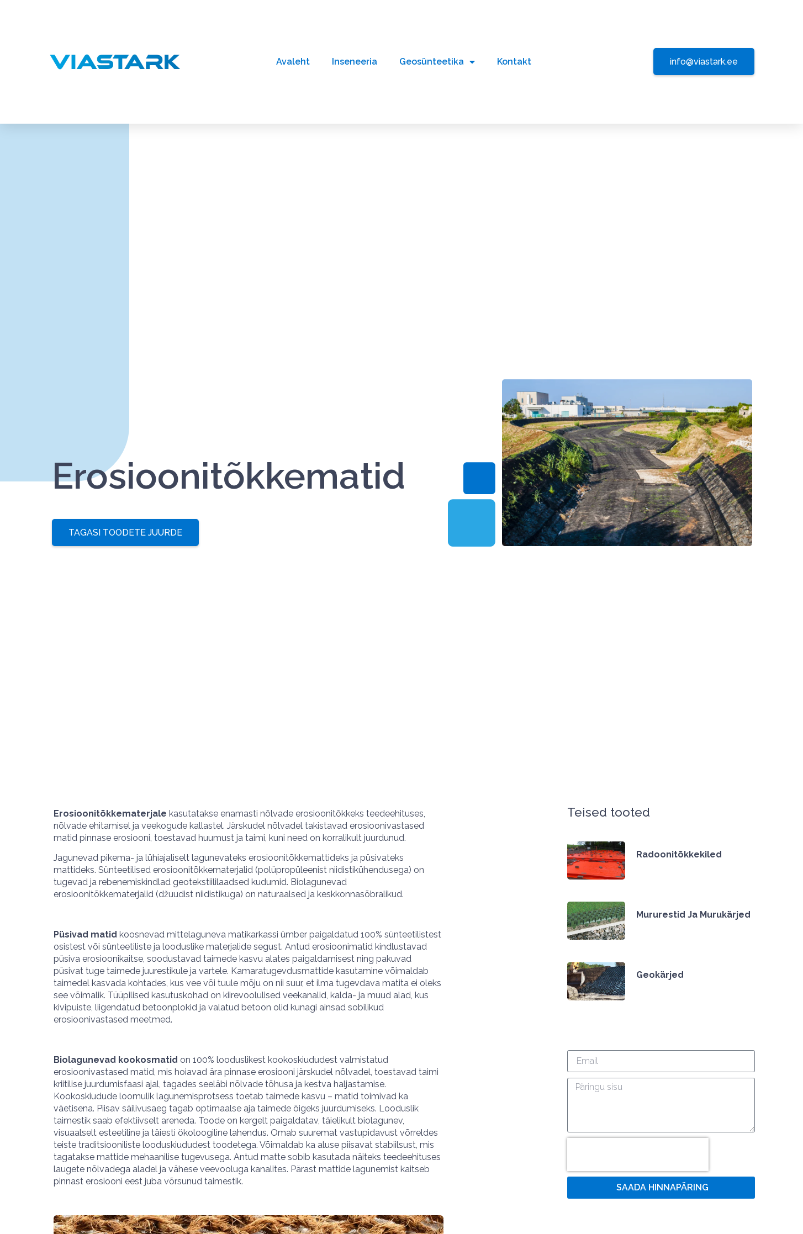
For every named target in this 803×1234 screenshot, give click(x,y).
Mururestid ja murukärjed (693, 914)
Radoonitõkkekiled (679, 854)
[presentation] (638, 1155)
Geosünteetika (437, 62)
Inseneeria (354, 61)
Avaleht (293, 61)
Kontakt (514, 61)
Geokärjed (660, 975)
